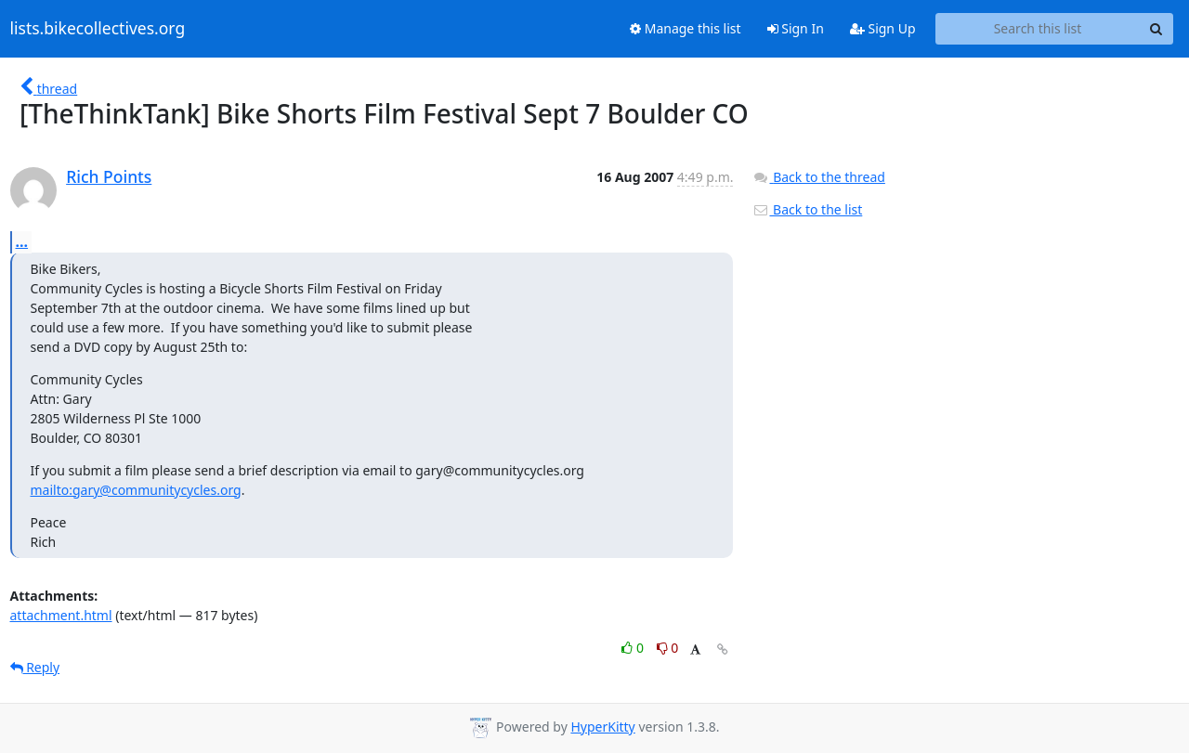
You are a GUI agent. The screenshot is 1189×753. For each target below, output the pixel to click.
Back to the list (807, 209)
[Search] (1156, 29)
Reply (35, 667)
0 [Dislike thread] (668, 647)
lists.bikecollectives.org (98, 29)
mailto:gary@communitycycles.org (136, 490)
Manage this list (685, 28)
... (22, 241)
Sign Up (883, 28)
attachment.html (61, 615)
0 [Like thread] (634, 647)
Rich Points (108, 176)
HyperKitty (602, 726)
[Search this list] (1038, 29)
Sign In (795, 28)
